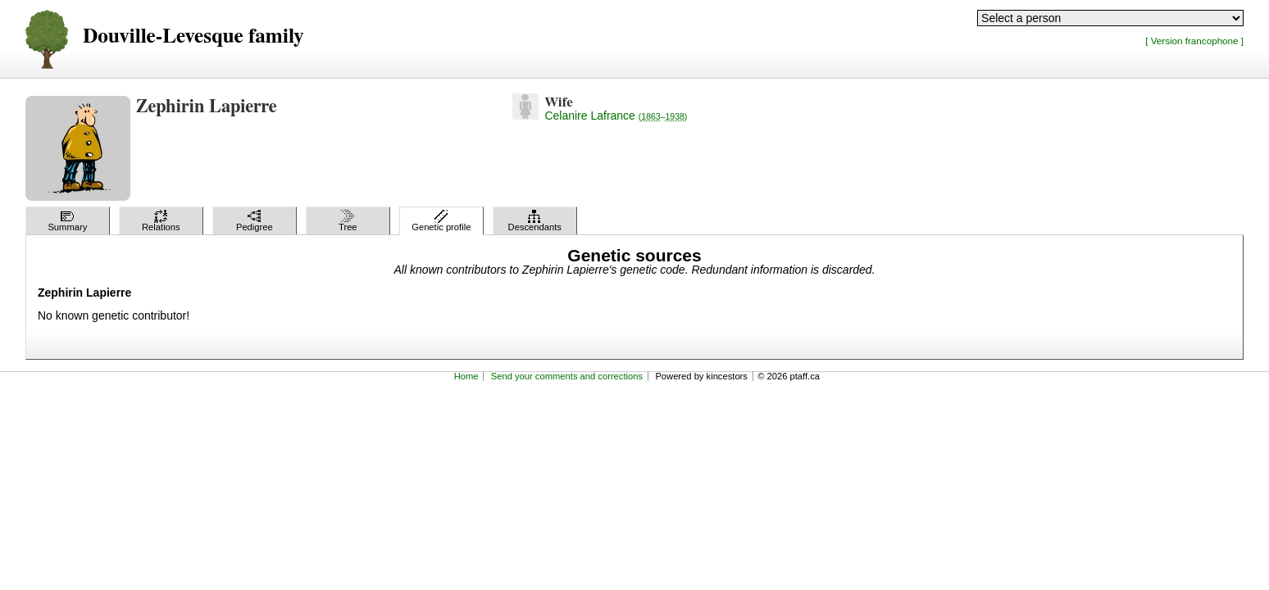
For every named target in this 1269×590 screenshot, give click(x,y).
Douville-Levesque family (193, 36)
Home (466, 376)
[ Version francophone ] (1194, 40)
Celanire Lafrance (615, 115)
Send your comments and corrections (567, 376)
